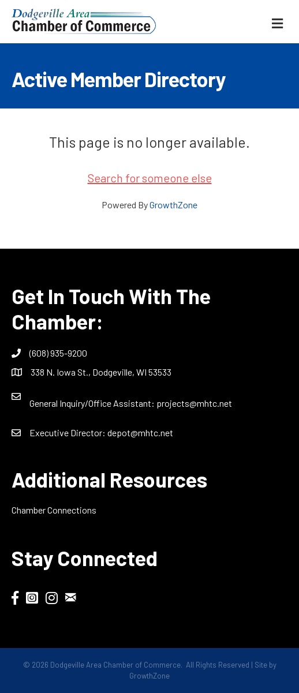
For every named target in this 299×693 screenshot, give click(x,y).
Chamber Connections (54, 509)
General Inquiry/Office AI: (92, 403)
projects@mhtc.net (194, 403)
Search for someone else (150, 178)
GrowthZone (173, 204)
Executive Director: (68, 432)
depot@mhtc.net (140, 432)
